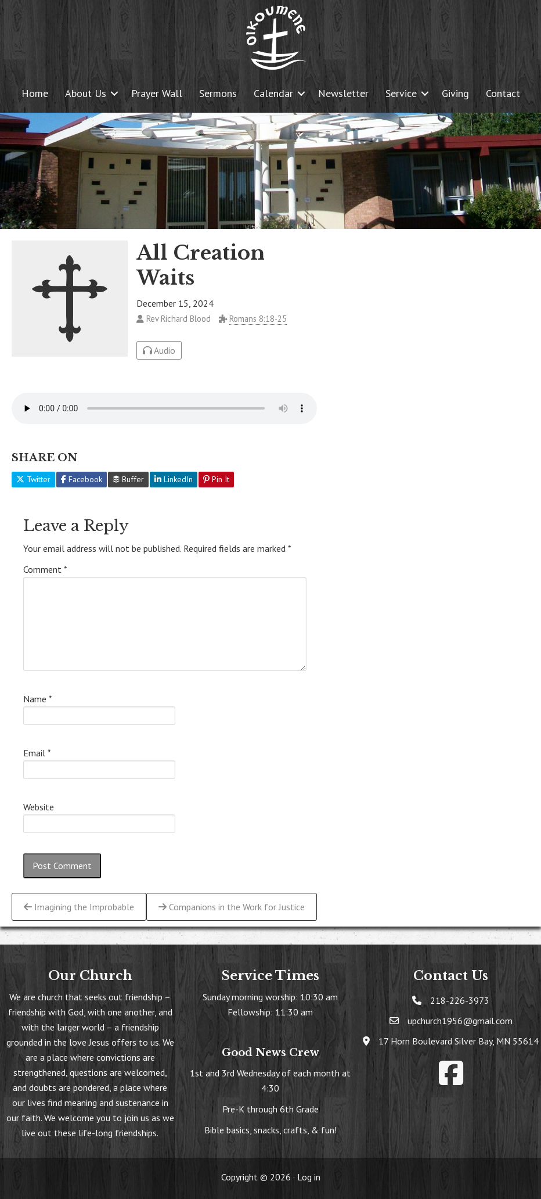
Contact (503, 93)
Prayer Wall (156, 93)
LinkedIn (173, 479)
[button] (114, 93)
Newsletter (343, 93)
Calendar (273, 93)
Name (37, 699)
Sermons (218, 93)
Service (401, 93)
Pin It (216, 479)
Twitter (33, 479)
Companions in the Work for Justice (231, 907)
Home (34, 93)
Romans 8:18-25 (258, 318)
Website (38, 807)
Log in (308, 1177)
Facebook (81, 479)
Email (37, 753)
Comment (45, 569)
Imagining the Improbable (79, 907)
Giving (455, 93)
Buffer (128, 479)
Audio (159, 350)
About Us (85, 93)
